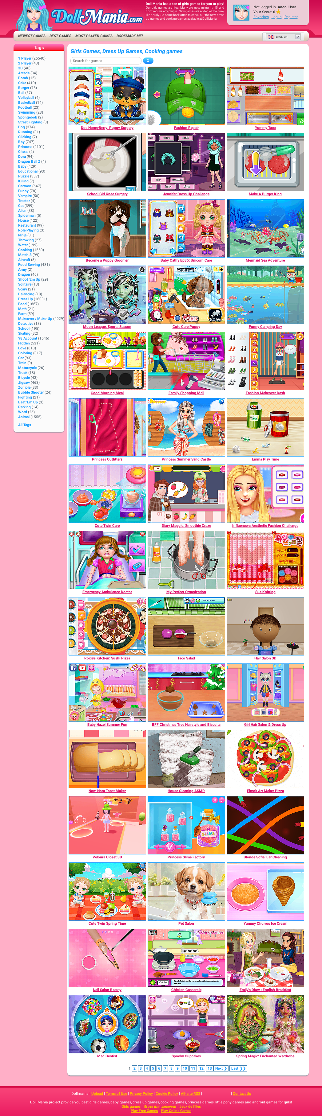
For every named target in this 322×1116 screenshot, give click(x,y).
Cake (22, 83)
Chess (23, 152)
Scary (22, 289)
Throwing (26, 240)
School (24, 328)
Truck (22, 373)
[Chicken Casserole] (186, 958)
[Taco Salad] (186, 626)
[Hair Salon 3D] (265, 626)
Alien (22, 210)
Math (22, 309)
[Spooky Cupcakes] (186, 1024)
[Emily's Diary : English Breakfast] (265, 958)
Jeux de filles (190, 1106)
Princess (25, 147)
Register (291, 17)
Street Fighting (30, 122)
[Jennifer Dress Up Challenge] (186, 162)
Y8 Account (27, 338)
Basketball (26, 102)
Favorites (261, 17)
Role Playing (28, 230)
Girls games (131, 1106)
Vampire (25, 196)
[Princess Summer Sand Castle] (186, 427)
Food (22, 304)
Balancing (26, 294)
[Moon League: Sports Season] (107, 295)
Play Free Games (144, 1111)
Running (25, 132)
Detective (25, 323)
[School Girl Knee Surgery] (107, 162)
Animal (24, 417)
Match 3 (25, 255)
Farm (22, 314)
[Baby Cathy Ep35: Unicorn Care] (186, 228)
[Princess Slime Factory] (186, 825)
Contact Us (242, 1093)
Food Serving (29, 264)
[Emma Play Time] (265, 427)
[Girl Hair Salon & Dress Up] (265, 692)
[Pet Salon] (186, 891)
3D (20, 68)
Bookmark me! (130, 36)
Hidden (24, 343)
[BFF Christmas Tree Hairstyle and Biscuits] (186, 692)
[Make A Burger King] (265, 162)
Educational (28, 171)
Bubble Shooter (31, 392)
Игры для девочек (160, 1106)
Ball (21, 93)
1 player (24, 58)
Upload (97, 1093)
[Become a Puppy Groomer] (107, 228)
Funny (23, 191)
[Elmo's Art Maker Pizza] (265, 759)
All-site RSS (190, 1093)
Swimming (26, 112)
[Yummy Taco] (265, 96)
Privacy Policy (141, 1093)
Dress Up (25, 299)
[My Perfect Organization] (186, 560)
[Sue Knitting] (265, 560)
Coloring (25, 353)
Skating (24, 333)
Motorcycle (27, 368)
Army (22, 269)
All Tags (24, 425)
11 (193, 1068)
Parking (24, 407)
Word (22, 412)
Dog (21, 127)
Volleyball (26, 97)
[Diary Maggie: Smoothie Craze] (186, 494)
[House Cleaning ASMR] (186, 759)
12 (201, 1068)
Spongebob (27, 117)
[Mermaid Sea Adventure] (265, 228)
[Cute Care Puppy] (186, 295)
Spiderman (27, 215)
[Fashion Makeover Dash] (265, 361)
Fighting (25, 397)
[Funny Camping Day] (265, 295)
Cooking (25, 250)
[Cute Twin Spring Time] (107, 891)
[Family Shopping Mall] (186, 361)
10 (185, 1068)
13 (210, 1068)
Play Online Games (176, 1111)
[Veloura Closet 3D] (107, 825)
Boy (21, 142)
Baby (22, 166)
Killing (23, 181)
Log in (277, 17)
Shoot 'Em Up (29, 279)
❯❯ (238, 1068)
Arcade (24, 73)
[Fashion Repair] (186, 96)
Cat (21, 206)
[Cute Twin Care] (107, 494)
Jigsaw (24, 382)
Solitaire (24, 284)
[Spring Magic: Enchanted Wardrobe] (265, 1024)
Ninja (22, 235)
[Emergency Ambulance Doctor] (107, 560)
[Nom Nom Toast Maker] (107, 759)
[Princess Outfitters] (107, 427)
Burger (23, 88)
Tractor (24, 201)
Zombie (24, 387)
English (277, 36)
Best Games (60, 36)
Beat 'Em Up (28, 402)
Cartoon (24, 186)
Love (22, 348)
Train (22, 363)
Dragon (24, 274)
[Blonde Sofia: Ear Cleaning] (265, 825)
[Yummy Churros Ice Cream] (265, 891)
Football (25, 107)
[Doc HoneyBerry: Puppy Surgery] (107, 96)
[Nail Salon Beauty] (107, 958)
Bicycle (24, 377)
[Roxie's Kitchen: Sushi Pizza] (107, 626)
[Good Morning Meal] (107, 361)
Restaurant (27, 225)
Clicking (24, 137)
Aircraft (24, 260)
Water (23, 245)
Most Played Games (94, 36)
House (23, 220)
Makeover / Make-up (35, 319)
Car (21, 358)
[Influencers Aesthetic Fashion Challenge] (265, 494)
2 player (24, 63)
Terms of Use (116, 1093)
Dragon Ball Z (29, 161)
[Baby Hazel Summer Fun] (107, 692)
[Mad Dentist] (107, 1024)
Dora (22, 156)
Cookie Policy (167, 1093)
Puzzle (23, 176)
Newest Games (32, 36)
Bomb (23, 78)
